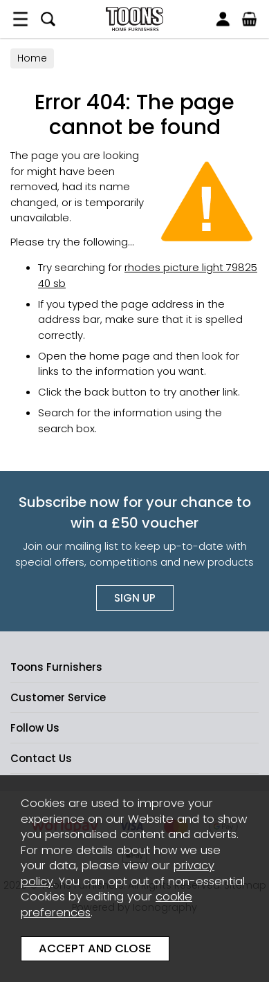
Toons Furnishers (134, 19)
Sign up (135, 598)
